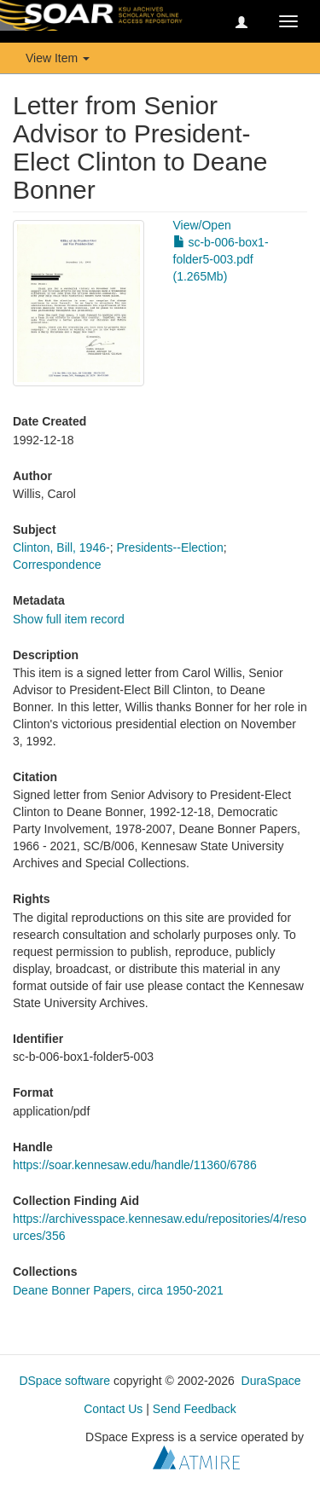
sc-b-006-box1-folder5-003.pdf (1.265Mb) (221, 259)
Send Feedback (194, 1409)
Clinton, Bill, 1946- (61, 547)
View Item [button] (58, 58)
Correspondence (57, 564)
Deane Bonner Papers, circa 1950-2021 (118, 1290)
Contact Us (113, 1409)
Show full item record (69, 619)
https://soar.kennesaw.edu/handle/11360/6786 (135, 1165)
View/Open (202, 225)
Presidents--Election (169, 547)
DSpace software (64, 1380)
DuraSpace (271, 1380)
